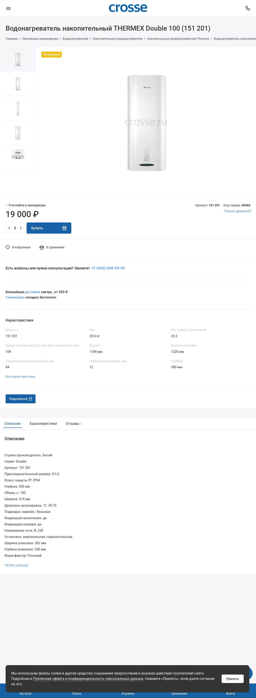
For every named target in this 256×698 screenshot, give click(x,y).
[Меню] (8, 8)
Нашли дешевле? (238, 211)
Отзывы (73, 423)
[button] (9, 183)
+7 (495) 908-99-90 (107, 268)
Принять (232, 679)
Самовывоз (15, 297)
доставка (32, 292)
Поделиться (20, 399)
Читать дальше (16, 565)
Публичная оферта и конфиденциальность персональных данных (88, 679)
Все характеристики (20, 376)
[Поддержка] (247, 8)
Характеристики (43, 423)
